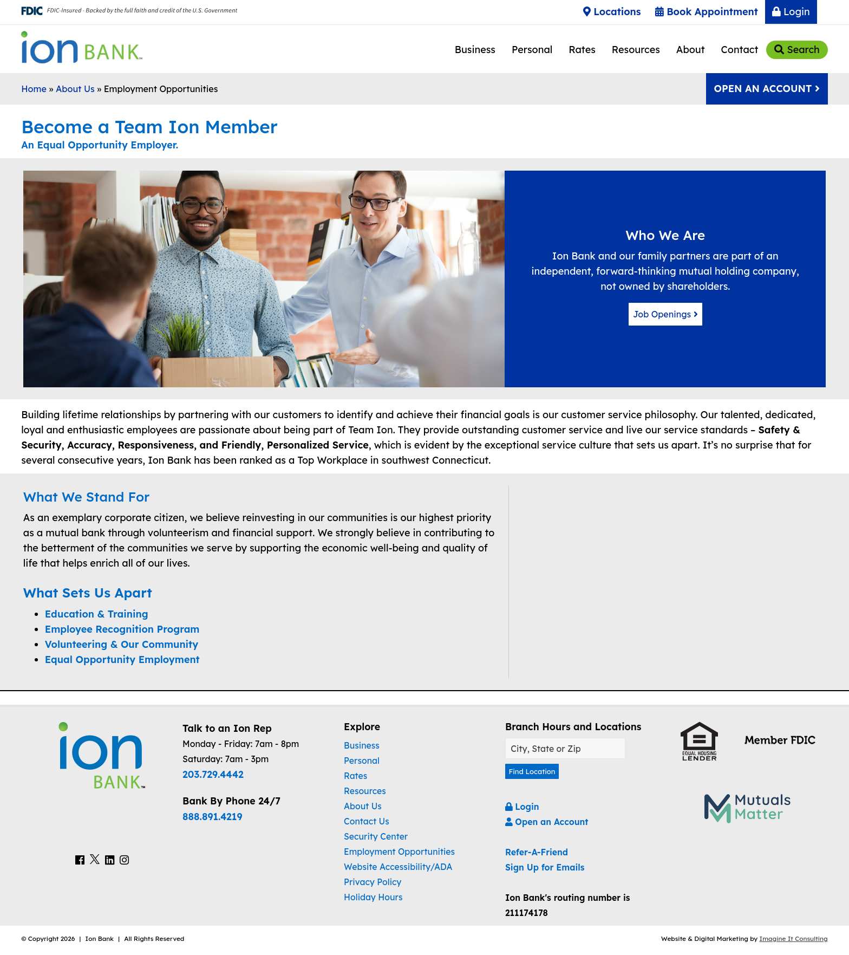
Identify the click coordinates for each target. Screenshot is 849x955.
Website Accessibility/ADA (398, 866)
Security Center (376, 836)
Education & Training (96, 614)
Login (791, 11)
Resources (636, 49)
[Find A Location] (565, 748)
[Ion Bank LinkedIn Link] (109, 861)
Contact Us (366, 821)
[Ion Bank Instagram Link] (124, 861)
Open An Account (766, 88)
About (690, 49)
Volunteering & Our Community (121, 644)
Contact (740, 49)
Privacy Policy (372, 881)
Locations (612, 11)
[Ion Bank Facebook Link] (79, 861)
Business (475, 49)
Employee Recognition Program (122, 629)
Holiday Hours (373, 897)
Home (34, 88)
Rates (582, 49)
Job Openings (665, 314)
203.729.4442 (213, 774)
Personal (532, 49)
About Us (75, 88)
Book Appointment (706, 11)
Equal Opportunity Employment (122, 659)
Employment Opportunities (399, 851)
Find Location (538, 773)
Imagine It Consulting (794, 942)
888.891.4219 (212, 816)
